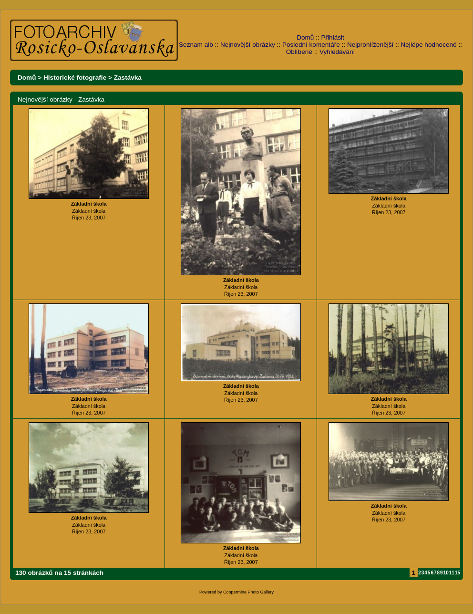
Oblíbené (299, 51)
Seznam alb (196, 44)
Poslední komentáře (311, 44)
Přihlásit (332, 37)
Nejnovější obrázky (247, 44)
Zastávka (128, 77)
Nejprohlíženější (370, 44)
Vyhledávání (337, 51)
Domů (305, 37)
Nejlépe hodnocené (428, 44)
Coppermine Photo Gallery (248, 592)
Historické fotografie (74, 77)
